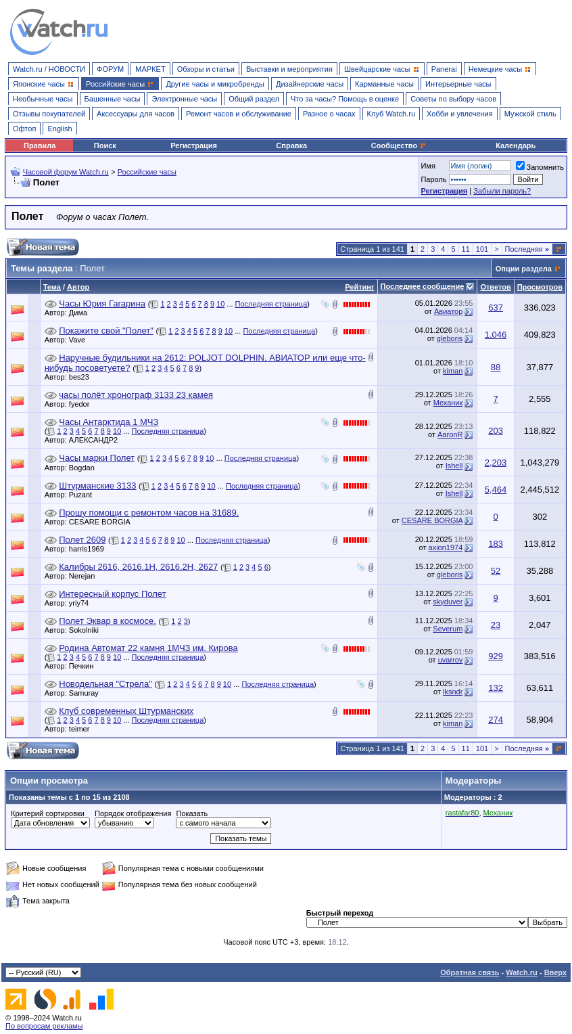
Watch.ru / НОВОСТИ (49, 69)
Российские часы (147, 172)
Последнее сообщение (422, 286)
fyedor (83, 404)
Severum (447, 629)
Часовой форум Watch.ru (66, 172)
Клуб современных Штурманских (126, 711)
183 (495, 544)
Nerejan (85, 576)
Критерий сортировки (48, 813)
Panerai (444, 69)
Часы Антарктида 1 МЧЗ (108, 422)
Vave (80, 340)
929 (495, 656)
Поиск (105, 145)
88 (495, 367)
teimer (83, 729)
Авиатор (448, 311)
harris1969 (90, 549)
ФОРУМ (110, 69)
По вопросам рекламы (44, 1026)
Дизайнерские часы (309, 84)
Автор (78, 287)
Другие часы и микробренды (215, 84)
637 (495, 307)
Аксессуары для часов (135, 114)
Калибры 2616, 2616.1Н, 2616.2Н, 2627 (138, 567)
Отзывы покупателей (49, 114)
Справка (291, 145)
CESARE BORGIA (103, 522)
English (59, 129)
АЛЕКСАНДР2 (96, 440)
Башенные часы (113, 99)
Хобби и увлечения (460, 114)
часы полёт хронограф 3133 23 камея (136, 395)
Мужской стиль (530, 114)
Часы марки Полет (97, 458)
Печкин (84, 666)
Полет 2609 (82, 540)
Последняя (527, 249)
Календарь (515, 145)
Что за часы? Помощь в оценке (345, 99)
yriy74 (82, 603)
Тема (52, 287)
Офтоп (24, 129)
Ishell (454, 466)
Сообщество (399, 145)
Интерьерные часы (458, 84)
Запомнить (540, 167)
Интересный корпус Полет (112, 594)
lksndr (452, 692)
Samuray (87, 693)
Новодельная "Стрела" (105, 684)
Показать (192, 813)
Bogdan (85, 468)
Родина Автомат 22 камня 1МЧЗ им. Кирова (148, 648)
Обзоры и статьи (206, 69)
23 (495, 625)
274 (495, 720)
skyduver (447, 602)
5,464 (496, 490)
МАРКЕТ (150, 69)
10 (220, 304)
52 (495, 571)
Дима (81, 313)
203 (495, 431)
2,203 (496, 462)
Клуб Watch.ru (391, 114)
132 (495, 688)
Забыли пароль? (502, 191)
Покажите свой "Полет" (106, 330)
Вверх (555, 972)
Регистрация (193, 145)
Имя (428, 166)
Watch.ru (522, 972)
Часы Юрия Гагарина (102, 303)
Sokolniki (87, 630)
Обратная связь (469, 972)
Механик (448, 403)
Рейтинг (359, 287)
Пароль (433, 179)
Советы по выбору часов (453, 99)
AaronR (449, 434)
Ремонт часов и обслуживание (238, 114)
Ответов (495, 287)
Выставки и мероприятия (289, 69)
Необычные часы (43, 99)
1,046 (496, 335)
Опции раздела (524, 269)
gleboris (450, 338)
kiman (452, 371)
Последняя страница (271, 304)
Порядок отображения (133, 813)
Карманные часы (384, 84)
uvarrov (450, 660)
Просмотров (540, 287)
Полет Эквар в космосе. (107, 621)
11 (466, 249)
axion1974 (446, 547)
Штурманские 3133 (97, 485)
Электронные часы (184, 99)
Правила (39, 145)
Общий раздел (254, 99)
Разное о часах (329, 114)
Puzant (84, 495)
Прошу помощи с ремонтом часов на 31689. (149, 513)
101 (482, 249)
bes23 (82, 377)
